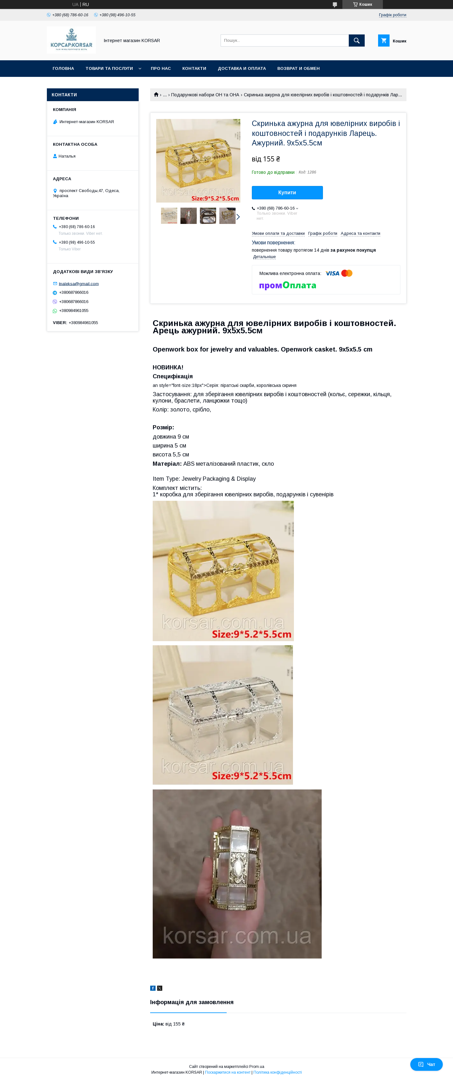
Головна (63, 68)
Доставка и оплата (242, 68)
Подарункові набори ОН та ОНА (205, 94)
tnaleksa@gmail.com (79, 283)
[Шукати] (357, 40)
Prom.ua (256, 1066)
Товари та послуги (109, 68)
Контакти (194, 68)
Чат (426, 1064)
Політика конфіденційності (277, 1072)
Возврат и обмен (298, 68)
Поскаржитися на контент (228, 1072)
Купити (287, 192)
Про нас (161, 68)
